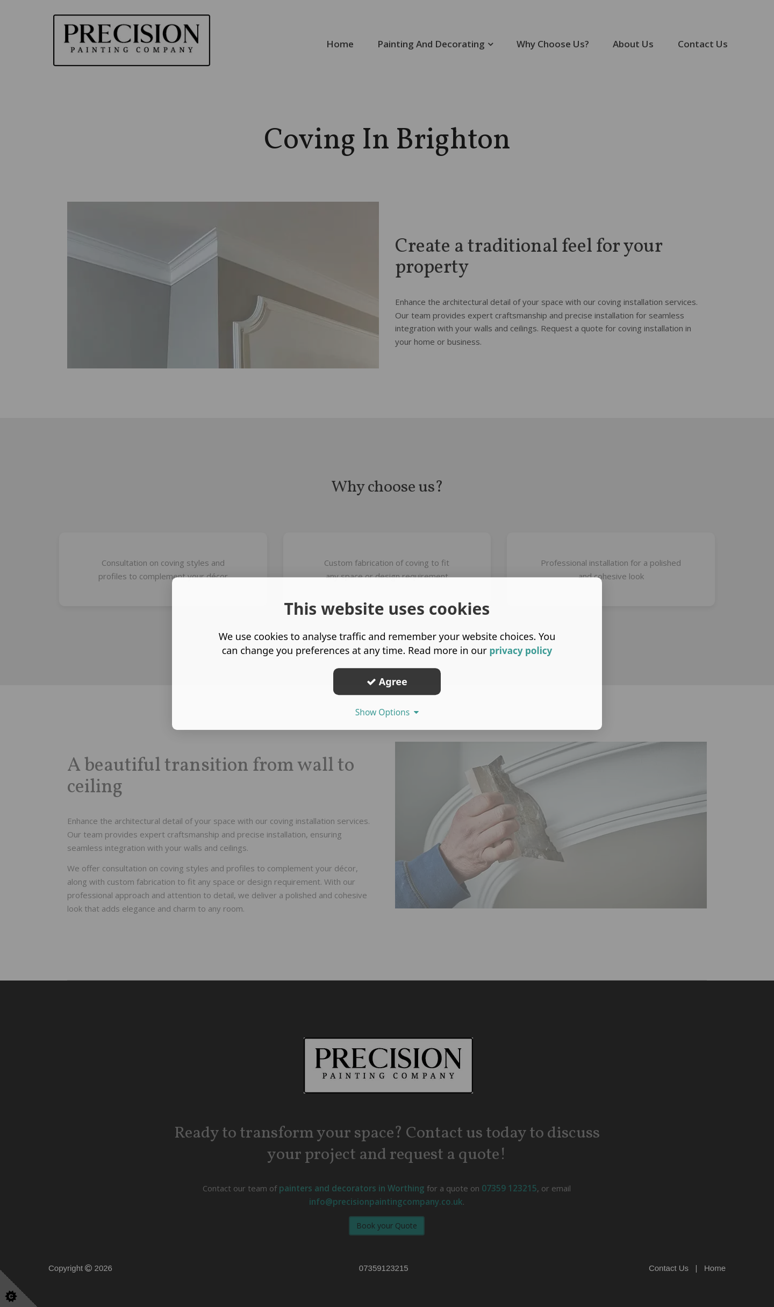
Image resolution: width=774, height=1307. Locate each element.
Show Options (387, 712)
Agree (387, 681)
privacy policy (521, 650)
